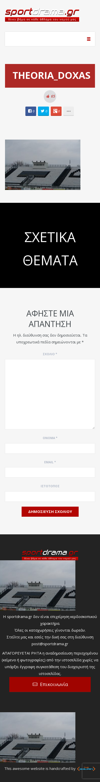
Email (50, 462)
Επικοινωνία (54, 684)
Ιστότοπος (50, 486)
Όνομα (50, 438)
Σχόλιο (50, 354)
